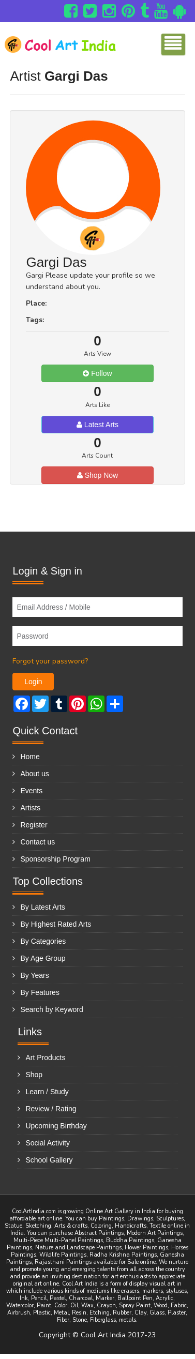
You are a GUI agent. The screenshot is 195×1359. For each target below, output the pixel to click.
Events (31, 791)
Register (33, 825)
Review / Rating (50, 1109)
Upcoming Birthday (55, 1126)
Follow (97, 373)
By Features (39, 992)
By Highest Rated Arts (55, 924)
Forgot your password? (50, 661)
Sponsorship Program (55, 859)
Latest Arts (97, 424)
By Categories (43, 941)
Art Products (45, 1057)
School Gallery (48, 1160)
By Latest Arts (42, 907)
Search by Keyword (51, 1009)
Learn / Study (46, 1092)
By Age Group (42, 958)
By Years (34, 975)
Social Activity (47, 1143)
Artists (30, 808)
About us (34, 773)
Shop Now (97, 475)
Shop (33, 1074)
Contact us (37, 842)
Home (29, 756)
